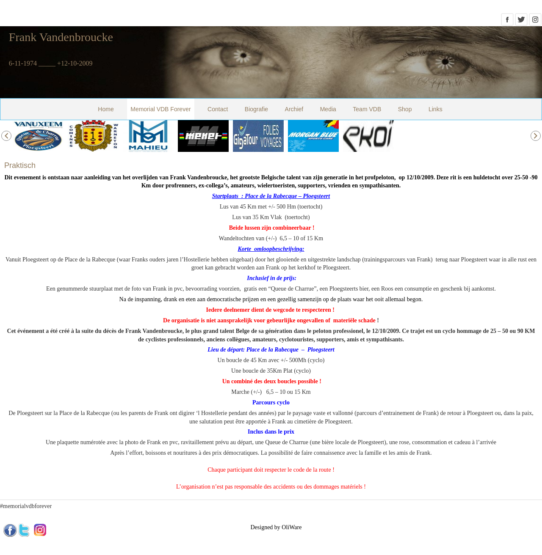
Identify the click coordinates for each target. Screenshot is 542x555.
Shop (405, 109)
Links (435, 109)
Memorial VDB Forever (160, 109)
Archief (294, 109)
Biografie (256, 109)
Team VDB (367, 109)
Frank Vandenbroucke (61, 37)
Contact (217, 109)
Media (328, 109)
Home (105, 109)
